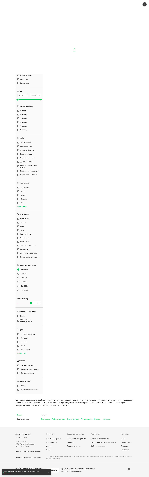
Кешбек (70, 442)
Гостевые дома (86, 419)
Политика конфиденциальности (28, 458)
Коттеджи (97, 419)
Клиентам (50, 434)
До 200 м (24, 278)
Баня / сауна (25, 349)
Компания (125, 434)
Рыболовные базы (58, 419)
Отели (19, 415)
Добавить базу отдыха (100, 439)
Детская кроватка (27, 373)
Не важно (24, 269)
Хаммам (24, 199)
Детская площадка (28, 365)
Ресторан (24, 338)
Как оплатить (51, 442)
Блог (48, 450)
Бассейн (24, 342)
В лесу (23, 386)
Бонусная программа (75, 434)
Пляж (23, 346)
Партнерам (95, 434)
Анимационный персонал (30, 369)
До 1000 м (24, 286)
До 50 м (23, 273)
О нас (123, 439)
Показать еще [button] (22, 206)
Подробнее (7, 473)
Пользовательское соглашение (28, 452)
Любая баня (25, 187)
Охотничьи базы (73, 419)
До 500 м (24, 282)
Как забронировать (54, 439)
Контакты (125, 450)
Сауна (23, 195)
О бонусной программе (76, 439)
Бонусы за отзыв (74, 446)
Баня (23, 191)
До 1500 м (24, 290)
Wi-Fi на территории (28, 334)
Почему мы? (126, 442)
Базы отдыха (45, 419)
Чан (22, 203)
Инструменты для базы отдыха (103, 442)
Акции (48, 446)
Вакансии (125, 446)
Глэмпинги (106, 419)
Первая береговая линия (30, 389)
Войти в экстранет (98, 446)
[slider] (17, 100)
